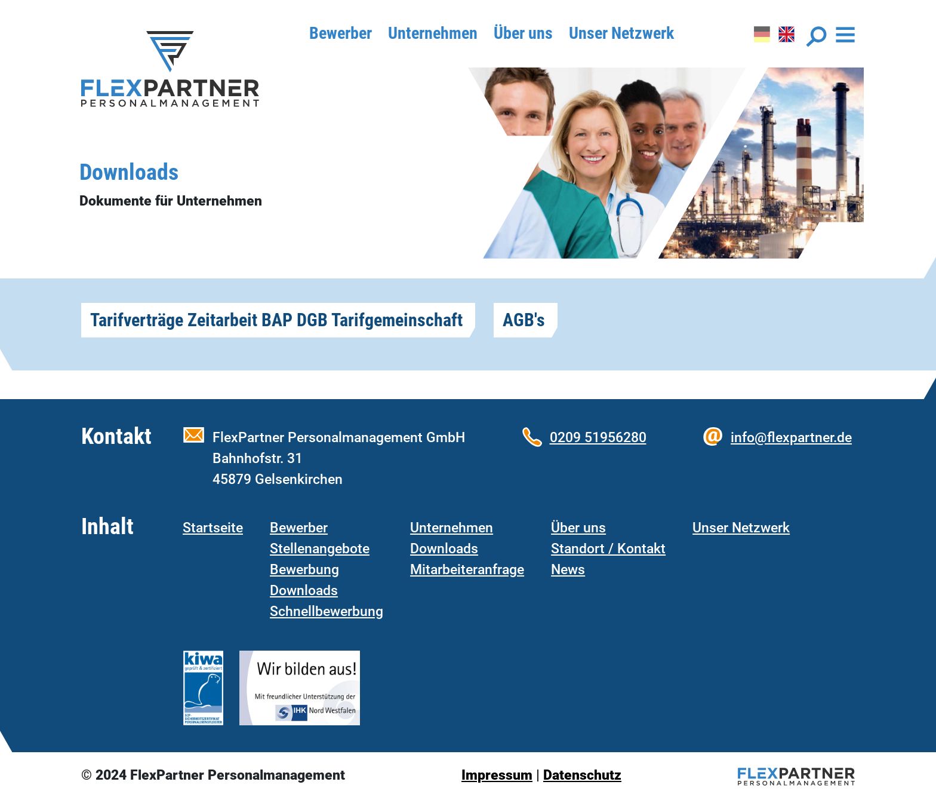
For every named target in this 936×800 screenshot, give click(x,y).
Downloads (304, 590)
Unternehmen (433, 33)
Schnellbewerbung (326, 611)
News (568, 569)
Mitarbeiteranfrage (467, 569)
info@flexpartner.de (791, 437)
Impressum (496, 775)
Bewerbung (304, 569)
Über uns (523, 33)
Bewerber (340, 33)
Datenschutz (582, 775)
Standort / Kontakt (608, 548)
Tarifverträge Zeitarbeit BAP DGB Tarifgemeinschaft (276, 319)
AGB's (524, 319)
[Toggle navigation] (830, 36)
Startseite (213, 527)
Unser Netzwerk (621, 33)
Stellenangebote (320, 548)
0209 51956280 (598, 437)
